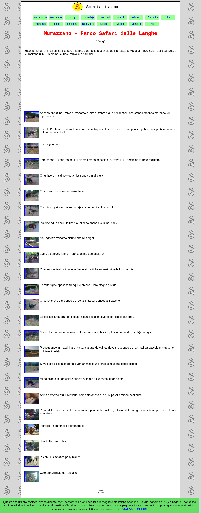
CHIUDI (142, 509)
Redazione (88, 23)
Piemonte (40, 23)
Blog (72, 17)
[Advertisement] (100, 83)
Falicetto (136, 17)
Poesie (56, 23)
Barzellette (56, 17)
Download (104, 17)
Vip (152, 23)
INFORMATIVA (123, 509)
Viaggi (120, 23)
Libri (168, 17)
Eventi (120, 17)
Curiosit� (88, 17)
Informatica (152, 17)
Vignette (136, 23)
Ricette (104, 23)
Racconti (72, 23)
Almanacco (40, 17)
